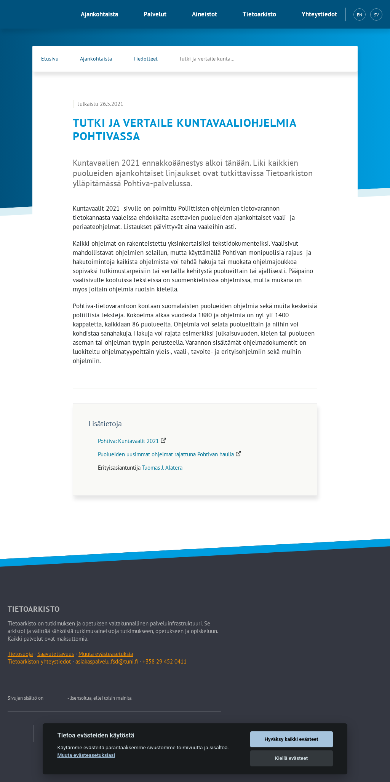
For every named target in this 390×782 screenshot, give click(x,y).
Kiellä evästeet (291, 758)
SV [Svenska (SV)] (376, 15)
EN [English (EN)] (359, 15)
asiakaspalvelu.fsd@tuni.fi (106, 661)
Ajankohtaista (99, 14)
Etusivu (50, 58)
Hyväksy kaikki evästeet (291, 739)
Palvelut (155, 14)
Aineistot (204, 14)
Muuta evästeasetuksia (105, 654)
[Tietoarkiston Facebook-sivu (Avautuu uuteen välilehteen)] (325, 59)
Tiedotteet (145, 58)
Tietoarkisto (259, 14)
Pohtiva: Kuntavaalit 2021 (132, 441)
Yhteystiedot (319, 14)
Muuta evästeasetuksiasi (86, 755)
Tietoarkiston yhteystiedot (39, 661)
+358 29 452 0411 (164, 661)
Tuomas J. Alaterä (162, 467)
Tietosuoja (20, 653)
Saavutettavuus (55, 653)
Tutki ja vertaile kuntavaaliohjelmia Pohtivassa (215, 58)
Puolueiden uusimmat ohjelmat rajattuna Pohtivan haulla (169, 454)
